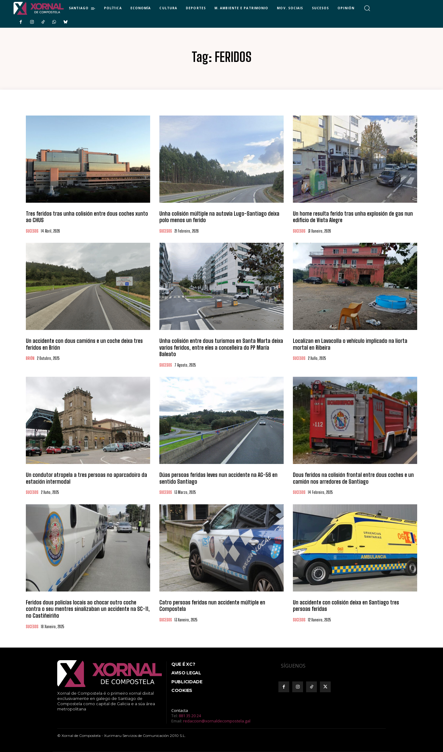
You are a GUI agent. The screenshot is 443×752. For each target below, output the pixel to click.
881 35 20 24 (190, 715)
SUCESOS (32, 231)
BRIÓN (30, 358)
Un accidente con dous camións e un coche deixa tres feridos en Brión (84, 344)
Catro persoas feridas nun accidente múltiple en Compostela (212, 605)
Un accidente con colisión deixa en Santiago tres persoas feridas (346, 605)
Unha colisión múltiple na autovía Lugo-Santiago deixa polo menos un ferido (219, 217)
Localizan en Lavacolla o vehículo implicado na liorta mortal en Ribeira (350, 344)
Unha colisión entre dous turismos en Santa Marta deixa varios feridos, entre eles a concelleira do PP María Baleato (221, 347)
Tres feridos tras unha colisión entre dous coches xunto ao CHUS (87, 217)
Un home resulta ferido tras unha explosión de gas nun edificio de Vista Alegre (353, 217)
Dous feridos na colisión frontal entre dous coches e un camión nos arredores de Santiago (353, 478)
